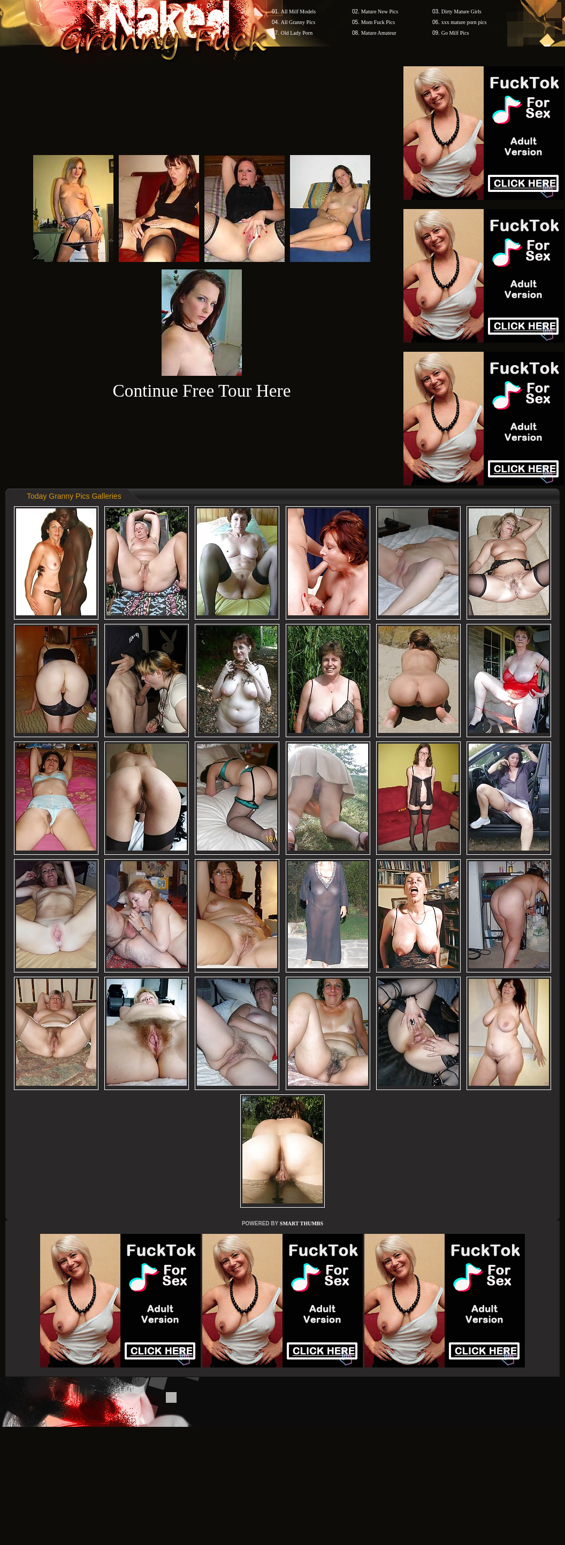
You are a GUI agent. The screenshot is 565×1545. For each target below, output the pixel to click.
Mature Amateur (378, 33)
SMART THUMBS (301, 1223)
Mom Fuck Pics (378, 22)
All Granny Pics (298, 22)
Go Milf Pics (455, 33)
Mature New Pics (379, 11)
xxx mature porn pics (464, 22)
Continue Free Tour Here (201, 390)
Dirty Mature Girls (461, 11)
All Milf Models (298, 11)
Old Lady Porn (296, 33)
